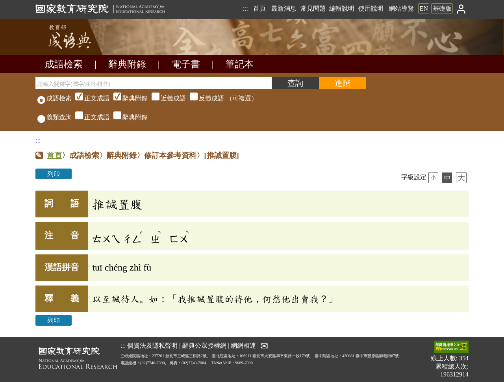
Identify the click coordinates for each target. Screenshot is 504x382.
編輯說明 (341, 8)
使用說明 (371, 8)
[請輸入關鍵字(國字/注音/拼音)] (153, 83)
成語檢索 (64, 64)
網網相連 (243, 345)
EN (424, 8)
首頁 (259, 8)
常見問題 (313, 8)
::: (245, 8)
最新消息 (283, 8)
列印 (53, 174)
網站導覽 (401, 8)
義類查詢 (54, 117)
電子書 (186, 64)
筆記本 (239, 64)
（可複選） (165, 98)
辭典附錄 (127, 64)
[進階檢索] (342, 83)
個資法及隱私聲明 (152, 345)
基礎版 (442, 8)
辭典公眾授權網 (204, 345)
